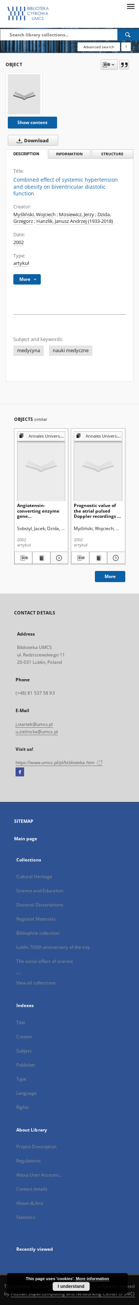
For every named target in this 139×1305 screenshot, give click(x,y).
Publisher (26, 1065)
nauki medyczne (71, 350)
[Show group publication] (41, 436)
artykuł (21, 263)
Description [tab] (26, 154)
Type (21, 1079)
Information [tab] (69, 154)
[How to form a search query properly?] (126, 46)
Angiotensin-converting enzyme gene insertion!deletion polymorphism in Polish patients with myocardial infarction (41, 510)
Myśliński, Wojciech (34, 214)
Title (21, 1022)
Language (26, 1093)
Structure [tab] (112, 154)
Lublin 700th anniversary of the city (53, 947)
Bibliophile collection (38, 933)
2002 (18, 242)
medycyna (28, 350)
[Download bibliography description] (23, 558)
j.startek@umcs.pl (34, 724)
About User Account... (39, 1175)
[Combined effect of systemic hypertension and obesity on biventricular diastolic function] (24, 94)
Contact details (32, 1189)
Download (31, 140)
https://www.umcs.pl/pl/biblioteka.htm (59, 762)
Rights (22, 1107)
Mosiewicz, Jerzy (76, 214)
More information (92, 1278)
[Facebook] (20, 772)
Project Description (36, 1146)
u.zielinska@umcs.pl (37, 731)
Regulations (28, 1161)
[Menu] (130, 6)
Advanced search (98, 46)
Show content (32, 122)
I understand (71, 1286)
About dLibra (29, 1203)
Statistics (25, 1217)
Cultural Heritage (34, 876)
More (110, 576)
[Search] (128, 34)
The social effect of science (44, 961)
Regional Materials (36, 919)
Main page (25, 838)
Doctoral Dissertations (40, 905)
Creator (24, 1036)
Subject (24, 1051)
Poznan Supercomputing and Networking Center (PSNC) (73, 1294)
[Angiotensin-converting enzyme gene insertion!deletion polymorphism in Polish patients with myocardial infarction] (41, 466)
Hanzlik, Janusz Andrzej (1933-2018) (74, 221)
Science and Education (40, 890)
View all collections (36, 983)
